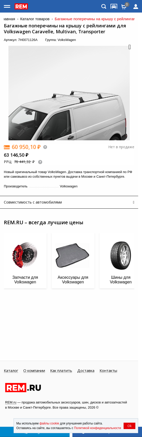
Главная (8, 18)
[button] (129, 47)
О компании (34, 371)
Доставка (85, 371)
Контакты (108, 371)
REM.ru (10, 402)
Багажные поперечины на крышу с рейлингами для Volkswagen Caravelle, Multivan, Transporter (65, 29)
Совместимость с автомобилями (33, 202)
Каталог (11, 371)
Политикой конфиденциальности (97, 428)
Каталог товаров (35, 18)
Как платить (61, 371)
